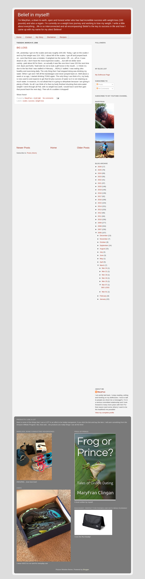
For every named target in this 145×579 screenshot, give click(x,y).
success (31, 101)
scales (25, 101)
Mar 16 (105, 278)
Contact (28, 37)
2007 (100, 229)
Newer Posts (23, 147)
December (104, 235)
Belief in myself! (34, 14)
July (101, 252)
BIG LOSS (22, 47)
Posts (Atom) (32, 153)
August (103, 249)
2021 (100, 183)
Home (18, 37)
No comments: (48, 98)
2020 (100, 186)
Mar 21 (105, 271)
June (102, 255)
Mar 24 (105, 268)
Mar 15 (105, 281)
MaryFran (101, 392)
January (103, 299)
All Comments (103, 88)
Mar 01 (105, 292)
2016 (100, 200)
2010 (100, 219)
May (101, 259)
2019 (100, 190)
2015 (100, 203)
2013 (100, 209)
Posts (100, 84)
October (103, 242)
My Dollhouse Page (102, 75)
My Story (39, 37)
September (104, 245)
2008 (100, 226)
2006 (100, 233)
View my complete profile (104, 413)
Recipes (63, 37)
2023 (100, 176)
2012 (100, 213)
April (102, 262)
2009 (100, 223)
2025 (100, 170)
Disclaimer (51, 37)
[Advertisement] (53, 125)
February (103, 296)
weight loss (39, 101)
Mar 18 (105, 275)
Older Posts (83, 147)
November (104, 239)
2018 (100, 193)
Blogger (86, 569)
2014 (100, 206)
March (102, 265)
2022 (100, 180)
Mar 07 (105, 285)
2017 (100, 196)
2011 (100, 216)
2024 (100, 173)
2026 (100, 167)
